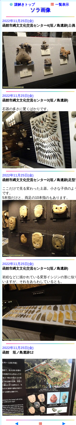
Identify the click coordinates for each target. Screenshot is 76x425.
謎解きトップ (22, 4)
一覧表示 (60, 4)
